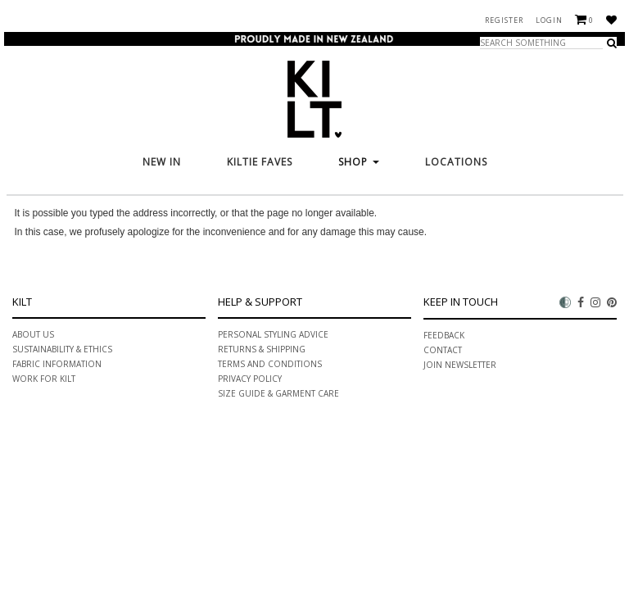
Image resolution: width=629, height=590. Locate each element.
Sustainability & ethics (62, 349)
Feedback (443, 335)
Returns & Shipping (261, 349)
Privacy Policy (250, 378)
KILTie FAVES (259, 162)
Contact (442, 350)
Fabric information (57, 364)
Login (549, 20)
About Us (33, 334)
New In (162, 162)
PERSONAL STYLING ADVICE (273, 334)
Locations (456, 162)
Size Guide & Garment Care (278, 393)
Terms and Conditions (270, 364)
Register (504, 20)
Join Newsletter (459, 364)
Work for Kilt (43, 378)
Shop (358, 162)
